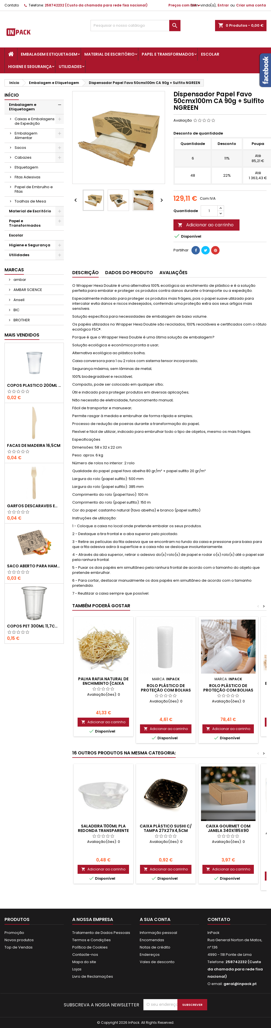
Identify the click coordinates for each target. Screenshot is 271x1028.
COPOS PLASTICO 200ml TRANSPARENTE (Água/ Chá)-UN (34, 385)
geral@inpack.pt (240, 983)
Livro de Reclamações (92, 976)
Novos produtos (19, 940)
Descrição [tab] (85, 272)
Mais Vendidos (21, 335)
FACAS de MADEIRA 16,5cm (33, 445)
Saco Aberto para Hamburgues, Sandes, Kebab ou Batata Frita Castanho (34, 566)
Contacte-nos (85, 954)
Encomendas (152, 940)
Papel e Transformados (168, 54)
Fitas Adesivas (27, 177)
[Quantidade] (209, 211)
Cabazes (23, 157)
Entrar (223, 5)
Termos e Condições (91, 940)
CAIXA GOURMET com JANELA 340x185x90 (228, 828)
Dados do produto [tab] (129, 272)
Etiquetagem (26, 167)
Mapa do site (84, 962)
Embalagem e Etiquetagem (49, 54)
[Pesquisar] (136, 25)
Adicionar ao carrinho (206, 225)
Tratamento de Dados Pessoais (101, 932)
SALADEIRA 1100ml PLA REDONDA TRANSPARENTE (103, 828)
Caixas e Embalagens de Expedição (35, 121)
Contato (11, 5)
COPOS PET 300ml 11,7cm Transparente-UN (34, 626)
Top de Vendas (18, 947)
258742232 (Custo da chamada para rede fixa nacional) (96, 5)
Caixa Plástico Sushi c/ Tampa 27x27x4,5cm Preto (166, 830)
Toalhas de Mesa (30, 201)
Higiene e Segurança (30, 66)
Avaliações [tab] (173, 272)
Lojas (77, 969)
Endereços (150, 954)
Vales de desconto (157, 962)
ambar (19, 279)
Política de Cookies (90, 947)
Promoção (14, 932)
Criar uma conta (251, 5)
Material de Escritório (109, 54)
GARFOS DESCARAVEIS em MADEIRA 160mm (34, 506)
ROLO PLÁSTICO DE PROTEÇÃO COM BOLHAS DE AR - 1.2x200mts (228, 690)
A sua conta (155, 919)
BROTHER (21, 320)
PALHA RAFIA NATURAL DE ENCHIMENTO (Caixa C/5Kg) (103, 683)
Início (11, 95)
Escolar (210, 54)
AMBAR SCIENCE (27, 289)
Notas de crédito (155, 947)
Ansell (18, 300)
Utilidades (70, 66)
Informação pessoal (158, 932)
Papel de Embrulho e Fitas (34, 189)
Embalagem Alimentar (26, 135)
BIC (16, 310)
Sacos (20, 147)
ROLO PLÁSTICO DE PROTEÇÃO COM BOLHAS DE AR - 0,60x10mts (166, 690)
